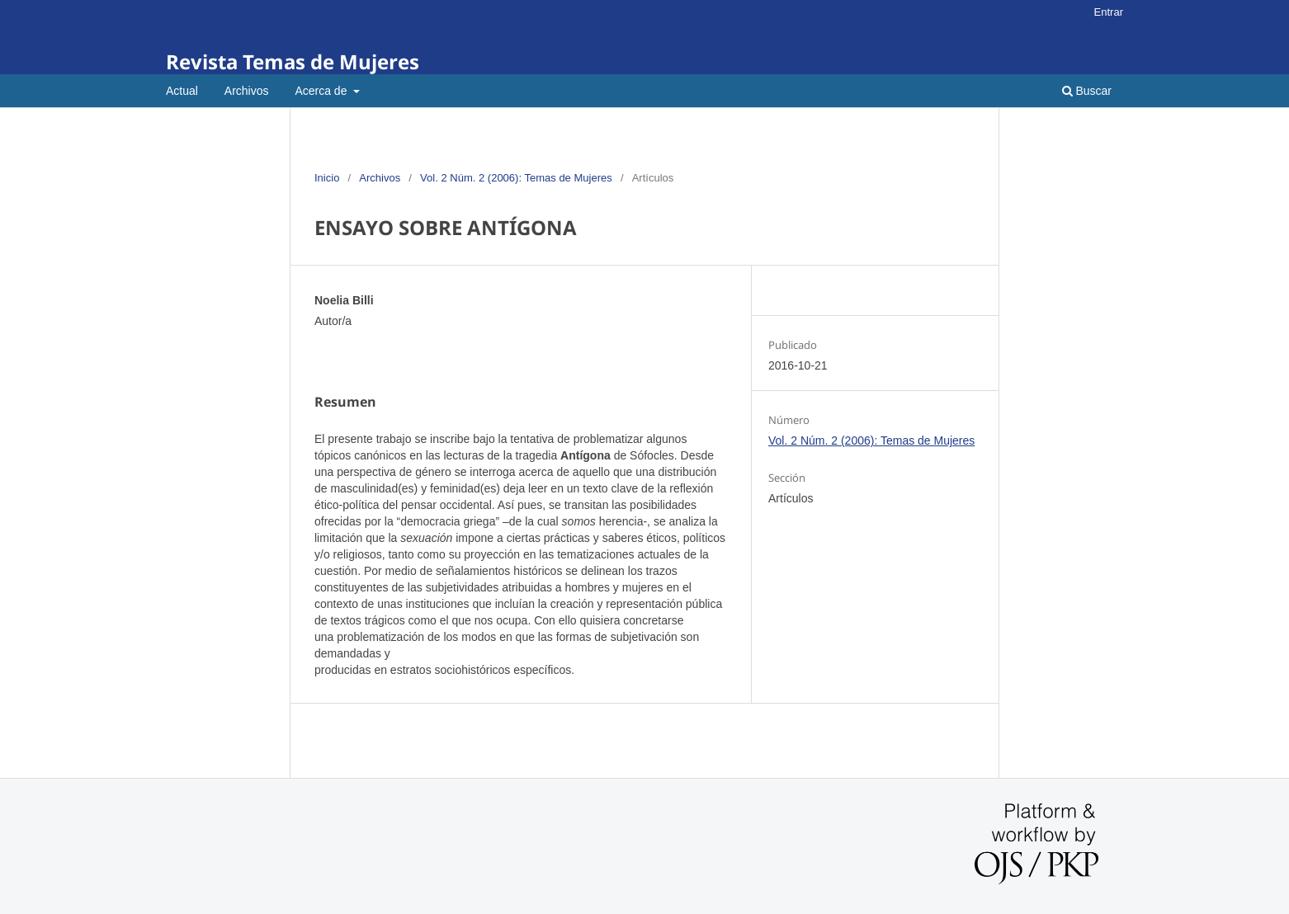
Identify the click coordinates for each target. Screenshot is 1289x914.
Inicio (326, 178)
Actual (182, 90)
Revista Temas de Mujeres (292, 61)
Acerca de (322, 90)
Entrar (1108, 12)
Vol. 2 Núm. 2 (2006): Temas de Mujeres (516, 178)
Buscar (1087, 90)
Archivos (246, 90)
